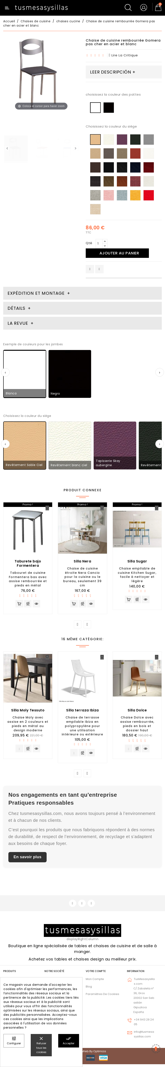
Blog (89, 989)
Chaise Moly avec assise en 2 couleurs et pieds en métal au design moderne (27, 724)
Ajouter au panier (121, 253)
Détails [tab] (16, 308)
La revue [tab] (18, 323)
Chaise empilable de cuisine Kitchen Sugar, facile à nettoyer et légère (137, 574)
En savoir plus (27, 859)
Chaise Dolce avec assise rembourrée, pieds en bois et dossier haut (137, 724)
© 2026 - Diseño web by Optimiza (82, 1054)
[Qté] (99, 243)
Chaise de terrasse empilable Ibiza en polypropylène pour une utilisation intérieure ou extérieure (82, 727)
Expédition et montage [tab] (36, 293)
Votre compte (96, 973)
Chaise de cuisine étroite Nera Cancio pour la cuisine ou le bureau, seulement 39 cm (82, 577)
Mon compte (95, 982)
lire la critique (123, 55)
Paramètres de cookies (102, 997)
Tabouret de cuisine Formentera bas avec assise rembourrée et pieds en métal (28, 579)
